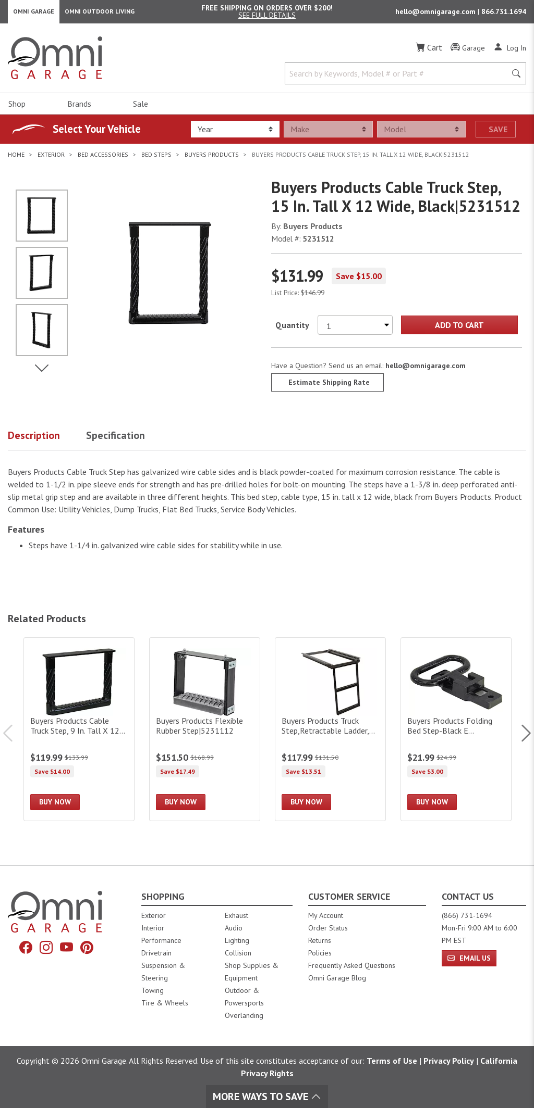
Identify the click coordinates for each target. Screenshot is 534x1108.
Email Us (469, 958)
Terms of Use (392, 1060)
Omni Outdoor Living (100, 13)
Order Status (328, 928)
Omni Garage (33, 13)
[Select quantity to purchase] (355, 328)
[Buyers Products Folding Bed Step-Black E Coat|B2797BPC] (456, 732)
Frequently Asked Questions (351, 965)
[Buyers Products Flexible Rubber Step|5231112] (205, 732)
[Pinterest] (86, 947)
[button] (47, 441)
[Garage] (468, 51)
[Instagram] (46, 947)
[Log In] (509, 51)
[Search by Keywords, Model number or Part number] (398, 77)
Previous (13, 737)
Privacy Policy (448, 1060)
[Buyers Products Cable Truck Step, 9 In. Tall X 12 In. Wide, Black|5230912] (79, 732)
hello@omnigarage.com (436, 13)
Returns (319, 940)
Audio (233, 928)
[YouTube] (66, 947)
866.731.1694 (503, 13)
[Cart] (429, 51)
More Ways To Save (267, 1096)
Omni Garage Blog (337, 978)
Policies (320, 953)
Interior (152, 928)
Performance (161, 940)
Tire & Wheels (164, 1003)
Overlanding (244, 1015)
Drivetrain (156, 953)
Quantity (292, 328)
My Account (325, 915)
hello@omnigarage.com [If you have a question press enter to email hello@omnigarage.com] (425, 369)
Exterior (153, 915)
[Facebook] (25, 947)
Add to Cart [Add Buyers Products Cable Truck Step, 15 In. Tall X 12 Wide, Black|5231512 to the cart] (459, 328)
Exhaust (236, 915)
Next (521, 737)
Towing (152, 990)
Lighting (237, 940)
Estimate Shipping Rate (329, 386)
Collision (238, 953)
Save (498, 133)
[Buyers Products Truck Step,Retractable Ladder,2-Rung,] (330, 732)
